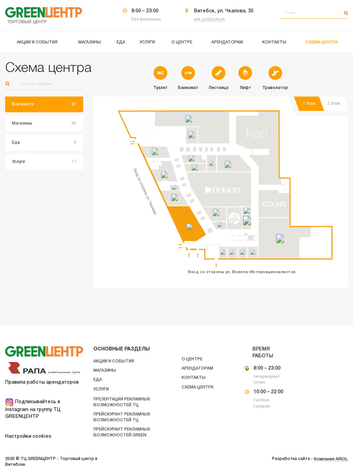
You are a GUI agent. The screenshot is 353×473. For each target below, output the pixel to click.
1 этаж (309, 103)
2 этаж (333, 103)
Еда (97, 380)
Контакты (194, 378)
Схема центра (197, 387)
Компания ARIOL (331, 459)
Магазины (104, 370)
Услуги (101, 389)
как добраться (209, 19)
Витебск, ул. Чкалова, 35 (223, 11)
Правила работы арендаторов (42, 382)
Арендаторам (197, 368)
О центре (192, 359)
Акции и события (113, 361)
